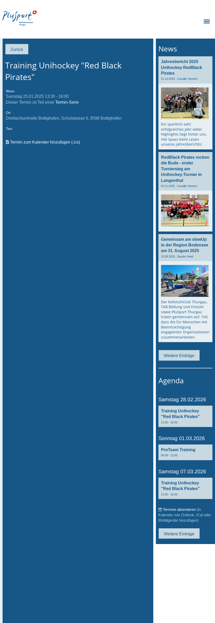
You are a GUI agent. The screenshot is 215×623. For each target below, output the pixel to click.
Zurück (17, 49)
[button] (185, 416)
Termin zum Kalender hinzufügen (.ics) (45, 142)
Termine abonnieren (179, 509)
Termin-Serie (67, 102)
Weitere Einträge (179, 355)
